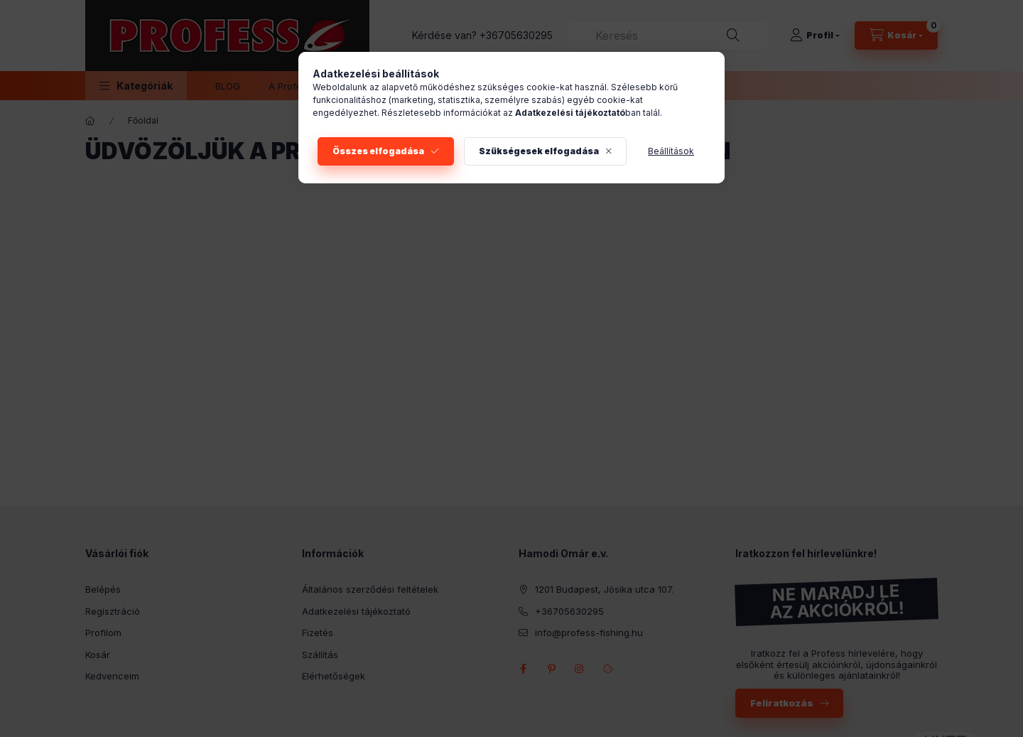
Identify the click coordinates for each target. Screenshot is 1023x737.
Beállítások (671, 151)
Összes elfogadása (378, 151)
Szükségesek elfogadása (539, 151)
